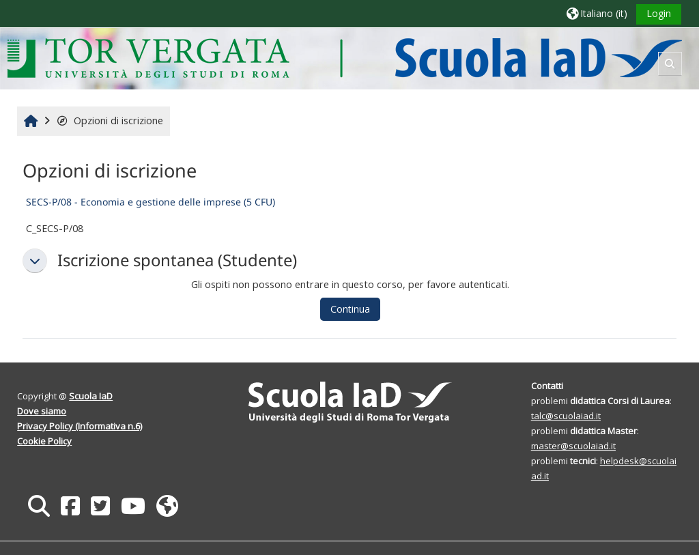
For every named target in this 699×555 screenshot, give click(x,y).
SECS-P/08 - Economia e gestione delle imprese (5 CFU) (150, 201)
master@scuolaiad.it (573, 446)
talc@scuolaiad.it (566, 416)
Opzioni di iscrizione (109, 120)
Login (658, 13)
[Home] (344, 57)
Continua (350, 308)
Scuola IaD (91, 396)
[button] (597, 13)
